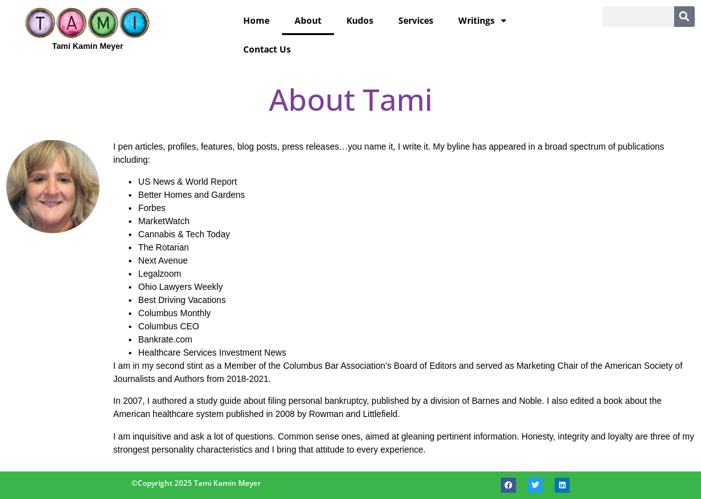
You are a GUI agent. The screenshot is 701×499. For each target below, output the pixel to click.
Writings (482, 20)
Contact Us (267, 49)
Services (415, 20)
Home (256, 20)
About (308, 20)
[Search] (684, 16)
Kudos (359, 20)
